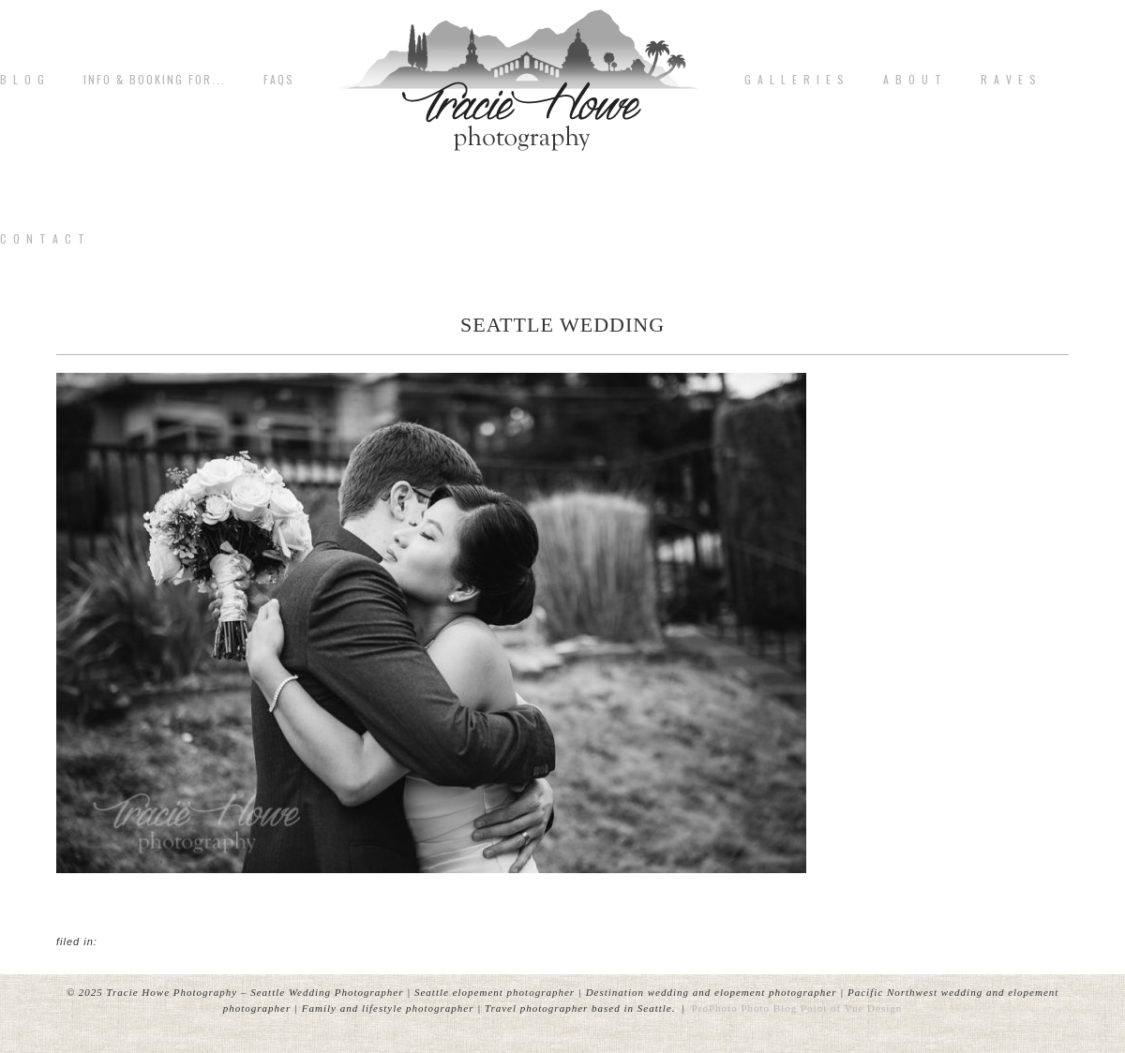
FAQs (278, 79)
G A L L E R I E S (795, 79)
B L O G (23, 79)
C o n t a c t (43, 239)
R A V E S (1009, 79)
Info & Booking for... (154, 79)
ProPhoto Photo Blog (745, 1008)
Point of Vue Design (851, 1008)
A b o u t (913, 79)
